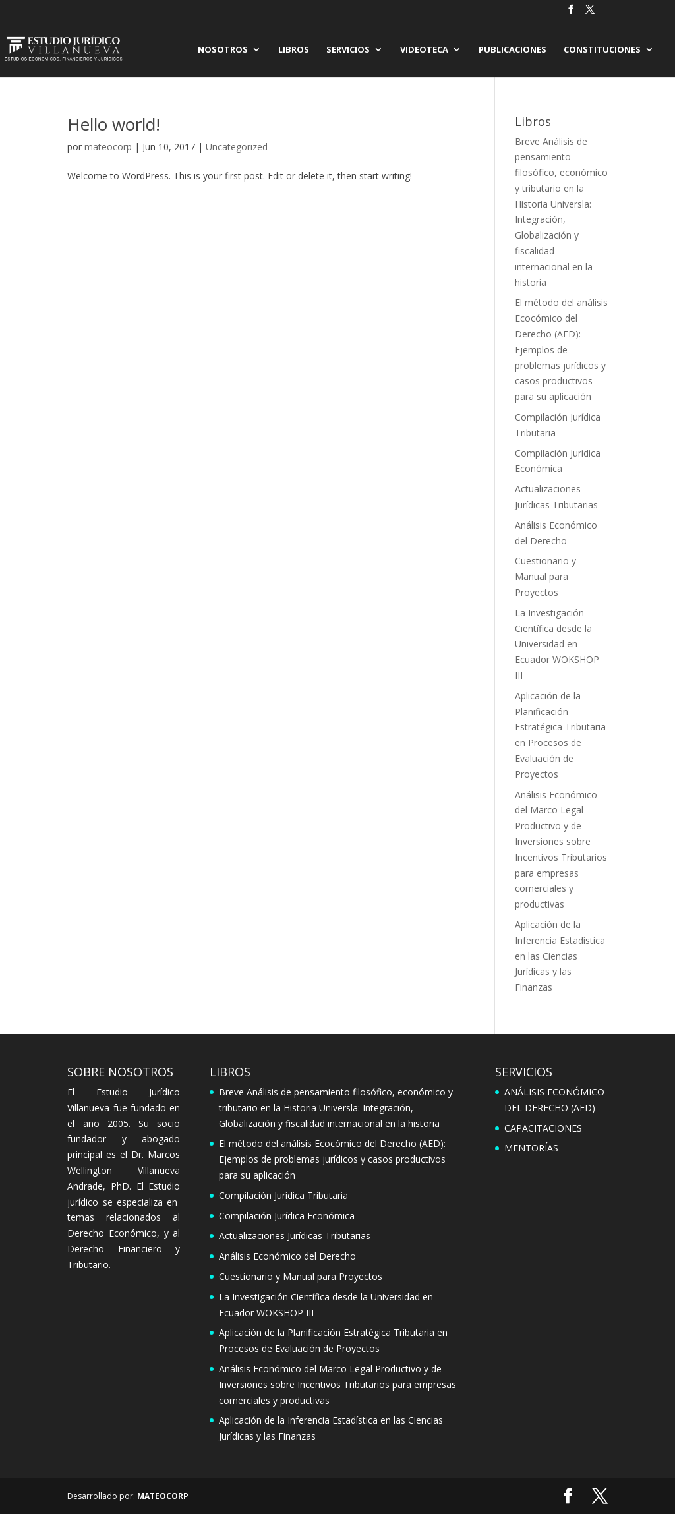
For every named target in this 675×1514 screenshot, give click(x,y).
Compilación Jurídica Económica (287, 1215)
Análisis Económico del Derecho (287, 1256)
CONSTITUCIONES (602, 50)
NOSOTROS (223, 50)
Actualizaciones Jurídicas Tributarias (294, 1235)
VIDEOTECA (424, 50)
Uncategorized (237, 146)
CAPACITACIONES (543, 1128)
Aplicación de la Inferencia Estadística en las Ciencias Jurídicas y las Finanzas (560, 955)
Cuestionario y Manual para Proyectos (545, 576)
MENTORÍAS (531, 1148)
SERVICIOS (348, 50)
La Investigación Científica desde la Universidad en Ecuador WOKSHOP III (557, 644)
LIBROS (293, 50)
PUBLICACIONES (512, 50)
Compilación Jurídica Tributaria (283, 1195)
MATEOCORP (163, 1495)
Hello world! (113, 124)
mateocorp (108, 146)
